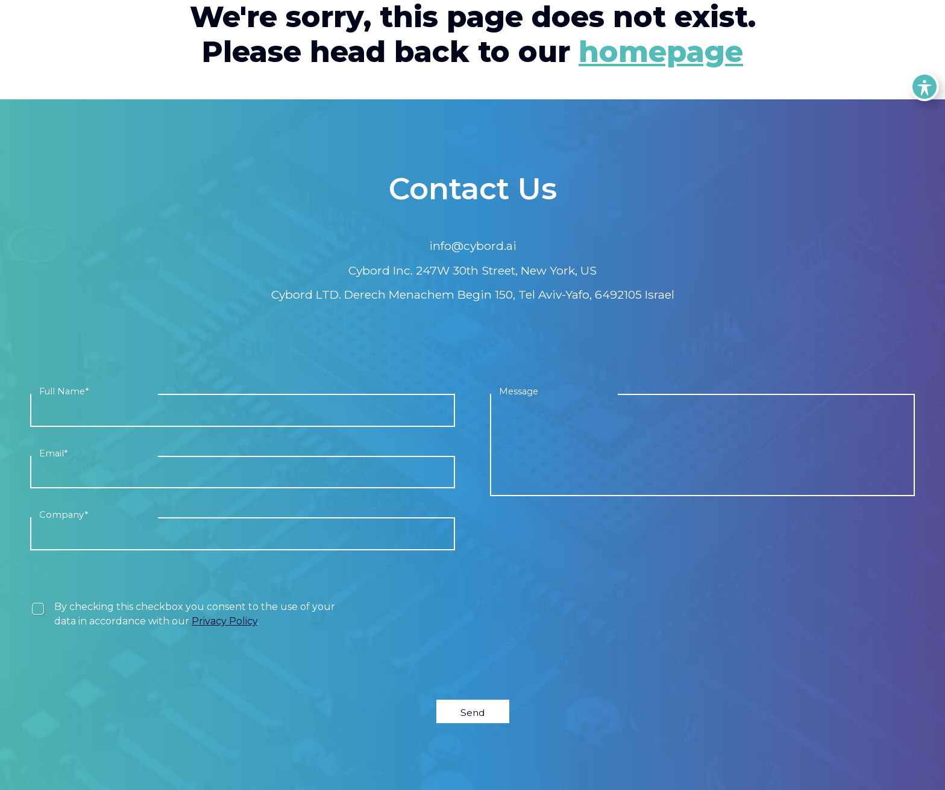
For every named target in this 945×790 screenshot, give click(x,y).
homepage (661, 51)
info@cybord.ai (472, 245)
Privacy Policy (224, 621)
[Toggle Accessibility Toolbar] (924, 86)
